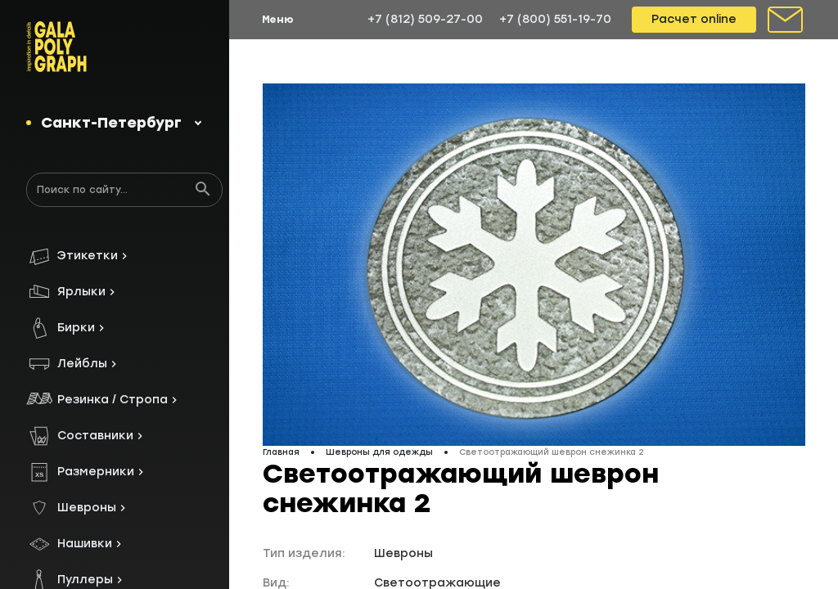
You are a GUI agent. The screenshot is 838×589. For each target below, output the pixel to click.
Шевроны (403, 553)
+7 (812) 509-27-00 (425, 19)
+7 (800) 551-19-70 (555, 19)
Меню (278, 19)
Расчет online (694, 19)
